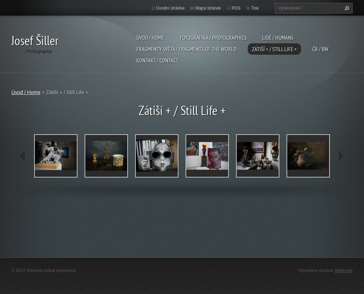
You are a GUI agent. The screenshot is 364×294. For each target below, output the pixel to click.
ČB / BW (320, 49)
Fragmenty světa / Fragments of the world (186, 49)
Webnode (343, 270)
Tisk (255, 8)
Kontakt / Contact (157, 60)
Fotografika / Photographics (213, 37)
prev (22, 156)
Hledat (346, 8)
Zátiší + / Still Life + (274, 49)
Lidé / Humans (278, 37)
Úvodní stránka (170, 8)
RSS (236, 8)
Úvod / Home (150, 37)
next (341, 156)
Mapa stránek (208, 8)
